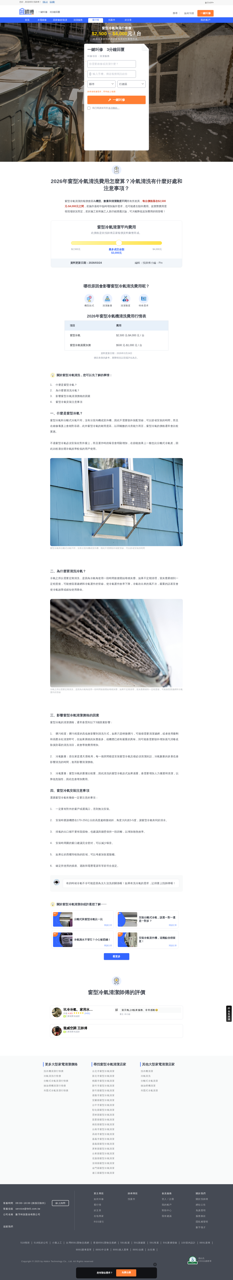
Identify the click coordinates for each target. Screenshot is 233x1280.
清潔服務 (78, 20)
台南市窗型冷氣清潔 (103, 1129)
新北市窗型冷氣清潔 (103, 1076)
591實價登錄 (170, 1242)
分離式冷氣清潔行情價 (56, 1080)
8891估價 (138, 1249)
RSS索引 (99, 1221)
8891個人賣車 (121, 1249)
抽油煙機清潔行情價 (55, 1085)
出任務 (151, 1249)
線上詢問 (60, 1203)
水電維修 (42, 20)
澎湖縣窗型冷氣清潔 (103, 1163)
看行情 (95, 20)
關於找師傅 (202, 1199)
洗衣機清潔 (147, 1071)
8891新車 (205, 1242)
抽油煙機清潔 (148, 1085)
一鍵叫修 (205, 13)
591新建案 (140, 1242)
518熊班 (25, 1242)
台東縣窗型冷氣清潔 (103, 1153)
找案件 (111, 20)
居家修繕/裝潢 (60, 20)
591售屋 (154, 1242)
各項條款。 (114, 108)
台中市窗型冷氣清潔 (103, 1105)
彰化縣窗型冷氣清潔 (103, 1110)
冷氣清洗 (146, 1076)
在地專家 (99, 1216)
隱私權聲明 (202, 1221)
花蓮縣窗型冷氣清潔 (103, 1158)
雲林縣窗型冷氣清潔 (103, 1114)
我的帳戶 (206, 20)
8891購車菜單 (84, 1249)
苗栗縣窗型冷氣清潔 (103, 1119)
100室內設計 (188, 1242)
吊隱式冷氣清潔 (149, 1090)
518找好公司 (41, 1242)
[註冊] (52, 2)
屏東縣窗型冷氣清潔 (103, 1148)
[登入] (45, 2)
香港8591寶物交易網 (104, 1242)
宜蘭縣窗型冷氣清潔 (103, 1100)
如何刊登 (189, 13)
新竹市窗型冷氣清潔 (103, 1085)
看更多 (116, 956)
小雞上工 (57, 1242)
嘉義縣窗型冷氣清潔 (103, 1143)
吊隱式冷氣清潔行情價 (56, 1090)
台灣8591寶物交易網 (77, 1242)
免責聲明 (201, 1210)
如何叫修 (99, 1199)
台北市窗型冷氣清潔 (103, 1071)
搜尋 (175, 13)
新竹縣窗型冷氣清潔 (103, 1090)
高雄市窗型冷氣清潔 (103, 1134)
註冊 (171, 1199)
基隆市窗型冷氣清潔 (103, 1095)
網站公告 (201, 1204)
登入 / (165, 1199)
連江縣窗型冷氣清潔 (103, 1173)
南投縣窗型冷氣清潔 (103, 1124)
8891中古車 (102, 1249)
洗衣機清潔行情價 (53, 1071)
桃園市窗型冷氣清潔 (103, 1080)
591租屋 (125, 1242)
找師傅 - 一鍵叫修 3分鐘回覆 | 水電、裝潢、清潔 (26, 11)
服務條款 (201, 1216)
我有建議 (167, 1216)
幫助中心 (167, 1210)
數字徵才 (201, 1227)
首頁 (27, 20)
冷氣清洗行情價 (52, 1076)
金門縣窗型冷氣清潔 (103, 1168)
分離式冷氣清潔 (149, 1080)
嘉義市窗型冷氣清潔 (103, 1139)
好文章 (128, 20)
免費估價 (126, 1272)
